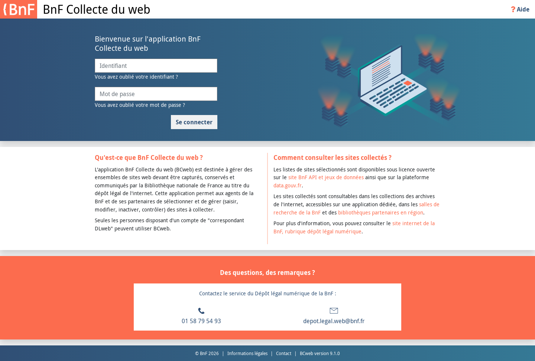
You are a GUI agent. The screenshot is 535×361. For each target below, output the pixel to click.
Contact (283, 353)
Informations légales (247, 353)
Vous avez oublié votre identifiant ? (136, 76)
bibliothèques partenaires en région (380, 212)
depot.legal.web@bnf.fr (333, 321)
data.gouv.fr (287, 185)
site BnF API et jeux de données (326, 177)
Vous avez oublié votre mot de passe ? (140, 104)
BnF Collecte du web (96, 9)
